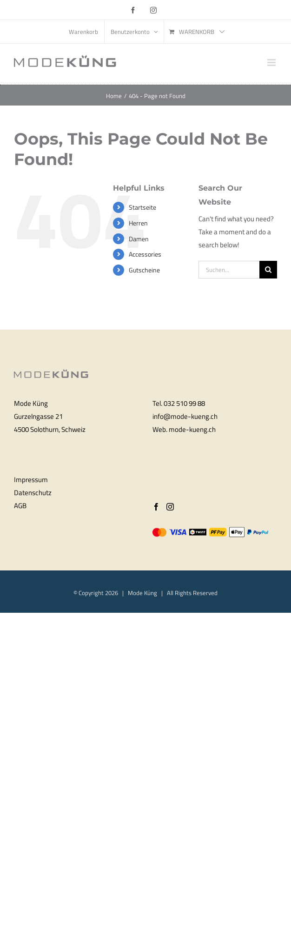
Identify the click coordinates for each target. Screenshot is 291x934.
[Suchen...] (228, 269)
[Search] (268, 269)
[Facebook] (156, 506)
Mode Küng (142, 592)
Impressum (31, 479)
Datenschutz (33, 492)
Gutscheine (144, 270)
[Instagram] (170, 506)
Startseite (142, 207)
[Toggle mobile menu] (272, 62)
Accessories (145, 254)
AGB (20, 505)
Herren (138, 223)
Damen (139, 239)
